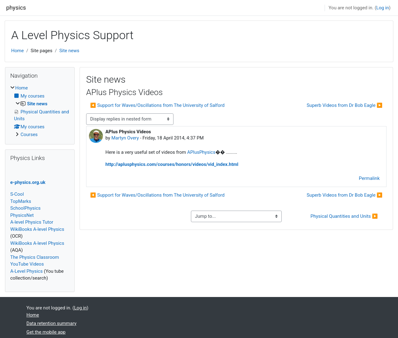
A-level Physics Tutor (31, 222)
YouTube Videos (27, 264)
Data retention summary (51, 323)
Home (17, 50)
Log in (382, 8)
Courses (29, 134)
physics (16, 7)
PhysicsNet (22, 215)
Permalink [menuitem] (369, 178)
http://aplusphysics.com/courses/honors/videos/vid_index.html (171, 164)
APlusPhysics (201, 152)
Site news (69, 50)
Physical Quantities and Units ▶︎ (343, 216)
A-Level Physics (26, 271)
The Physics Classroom (34, 257)
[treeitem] (39, 111)
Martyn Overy (125, 138)
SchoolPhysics (25, 208)
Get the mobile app (46, 332)
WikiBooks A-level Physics (37, 229)
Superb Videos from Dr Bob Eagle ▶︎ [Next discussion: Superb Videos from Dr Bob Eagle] (344, 105)
